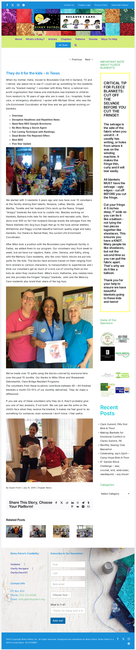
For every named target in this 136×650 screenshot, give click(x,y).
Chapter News (45, 487)
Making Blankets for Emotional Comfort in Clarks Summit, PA (112, 436)
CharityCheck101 (19, 572)
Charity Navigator (20, 568)
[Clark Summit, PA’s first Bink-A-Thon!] (14, 526)
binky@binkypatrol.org (31, 599)
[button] (76, 45)
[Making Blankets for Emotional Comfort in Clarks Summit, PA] (38, 526)
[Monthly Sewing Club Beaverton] (61, 526)
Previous (77, 59)
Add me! (58, 620)
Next (87, 59)
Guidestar (15, 564)
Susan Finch (15, 487)
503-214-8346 (27, 595)
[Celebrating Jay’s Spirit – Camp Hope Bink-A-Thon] (85, 526)
